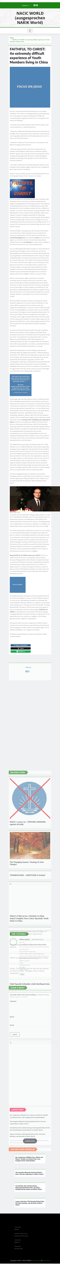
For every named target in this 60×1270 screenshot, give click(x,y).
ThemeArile (46, 1260)
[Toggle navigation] (30, 30)
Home (12, 38)
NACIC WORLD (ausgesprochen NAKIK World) (30, 18)
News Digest (37, 1260)
